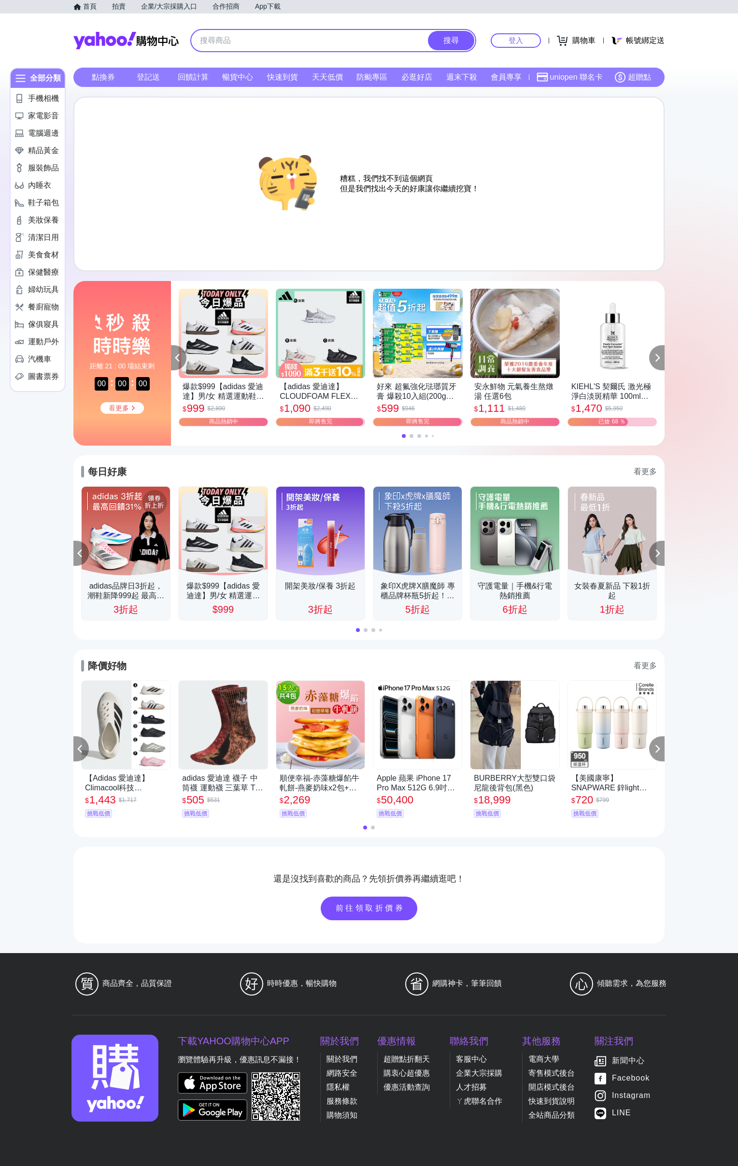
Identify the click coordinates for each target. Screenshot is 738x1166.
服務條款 (341, 1101)
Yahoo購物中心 (126, 40)
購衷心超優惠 (406, 1073)
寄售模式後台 (551, 1073)
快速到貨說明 (551, 1101)
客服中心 (471, 1059)
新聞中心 (628, 1060)
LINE (621, 1113)
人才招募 (471, 1087)
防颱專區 (371, 77)
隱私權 (338, 1087)
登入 (516, 40)
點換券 (103, 77)
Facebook (631, 1078)
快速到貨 (282, 77)
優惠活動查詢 (406, 1087)
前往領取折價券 (370, 908)
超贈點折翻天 (406, 1059)
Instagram (631, 1095)
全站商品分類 (551, 1115)
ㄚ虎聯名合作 (479, 1101)
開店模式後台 (551, 1087)
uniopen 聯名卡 (570, 77)
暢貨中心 (237, 77)
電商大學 (543, 1059)
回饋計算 (193, 77)
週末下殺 (461, 77)
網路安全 (341, 1073)
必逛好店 (416, 77)
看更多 (645, 471)
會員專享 (506, 77)
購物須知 (341, 1115)
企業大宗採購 (479, 1073)
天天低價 (327, 77)
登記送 (148, 77)
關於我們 (341, 1059)
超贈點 (632, 77)
